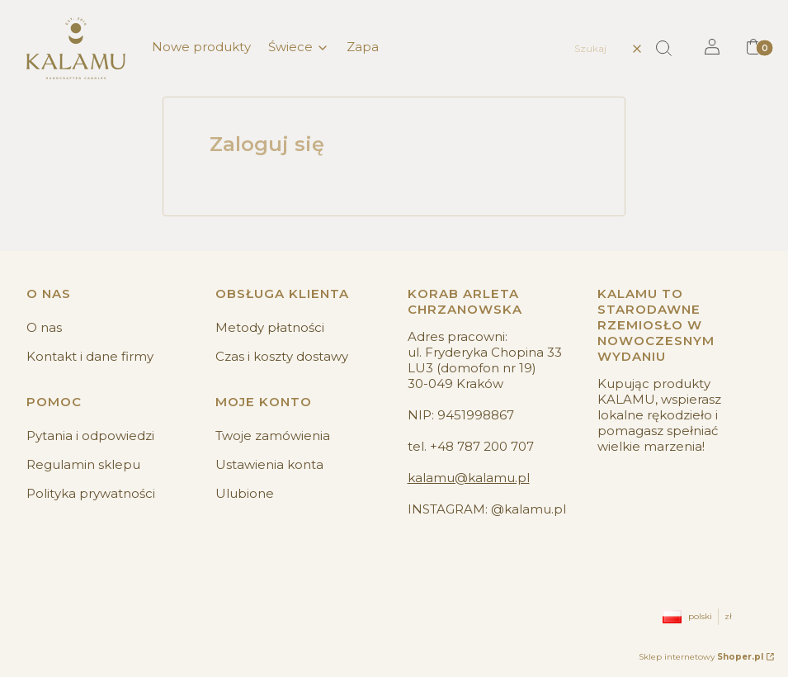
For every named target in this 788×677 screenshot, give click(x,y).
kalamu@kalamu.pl (469, 477)
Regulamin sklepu (83, 464)
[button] (670, 49)
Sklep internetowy (701, 656)
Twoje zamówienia (272, 435)
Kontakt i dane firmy (89, 356)
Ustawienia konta (269, 464)
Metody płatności (269, 327)
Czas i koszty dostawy (281, 356)
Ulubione (244, 493)
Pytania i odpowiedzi (90, 435)
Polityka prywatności (90, 493)
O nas (44, 327)
